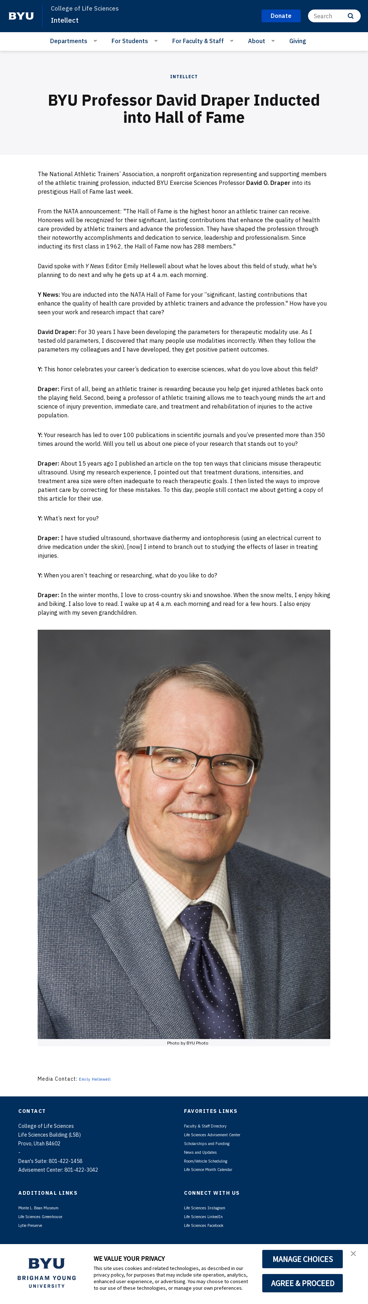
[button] (356, 1257)
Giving (297, 41)
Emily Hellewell (99, 1079)
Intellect (66, 20)
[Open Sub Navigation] (96, 41)
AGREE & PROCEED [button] (302, 1283)
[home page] (21, 16)
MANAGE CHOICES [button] (303, 1259)
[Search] (334, 16)
